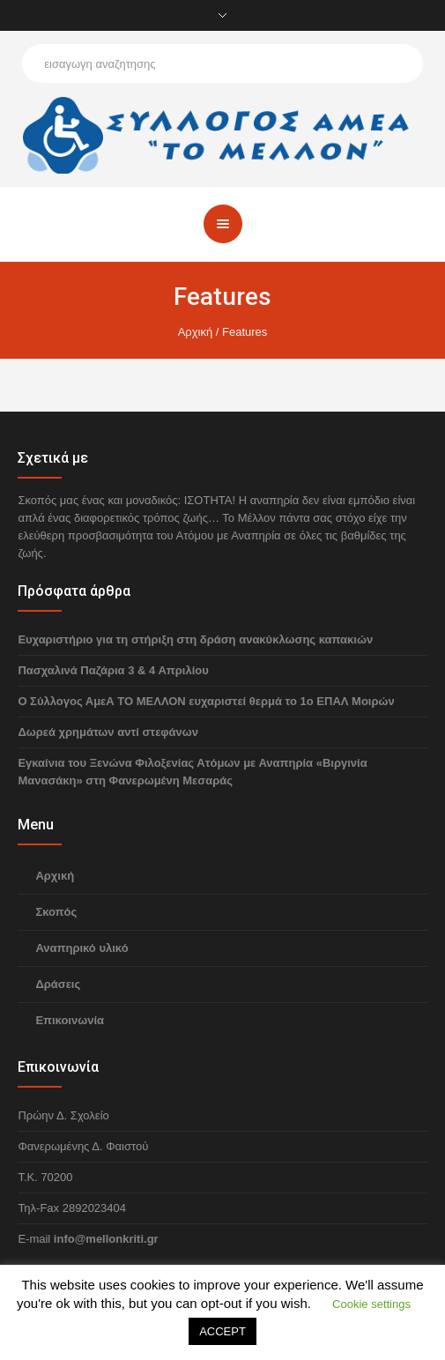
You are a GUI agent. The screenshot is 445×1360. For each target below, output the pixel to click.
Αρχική (195, 331)
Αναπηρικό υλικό (81, 948)
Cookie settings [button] (371, 1304)
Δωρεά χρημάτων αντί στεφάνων (108, 732)
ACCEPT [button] (222, 1331)
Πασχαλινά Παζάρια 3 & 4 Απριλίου (113, 670)
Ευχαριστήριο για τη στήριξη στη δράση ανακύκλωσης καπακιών (195, 639)
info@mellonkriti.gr (106, 1238)
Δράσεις (57, 984)
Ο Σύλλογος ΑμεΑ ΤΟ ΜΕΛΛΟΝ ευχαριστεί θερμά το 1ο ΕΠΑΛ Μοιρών (206, 701)
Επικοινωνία (69, 1020)
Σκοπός (56, 911)
